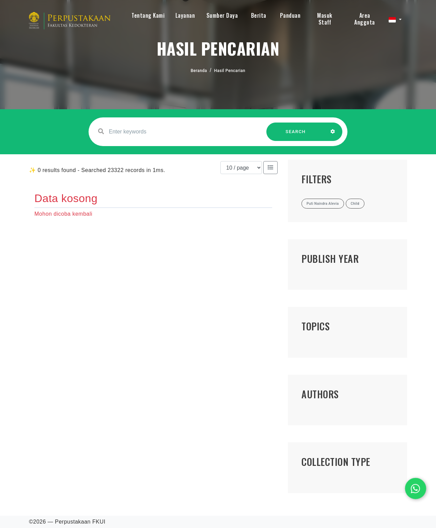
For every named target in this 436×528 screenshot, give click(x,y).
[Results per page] (241, 167)
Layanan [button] (185, 15)
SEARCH (296, 135)
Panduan (290, 15)
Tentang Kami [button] (148, 15)
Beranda (199, 70)
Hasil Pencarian (230, 70)
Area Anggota (364, 18)
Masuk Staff (324, 18)
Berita (258, 15)
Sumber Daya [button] (222, 15)
